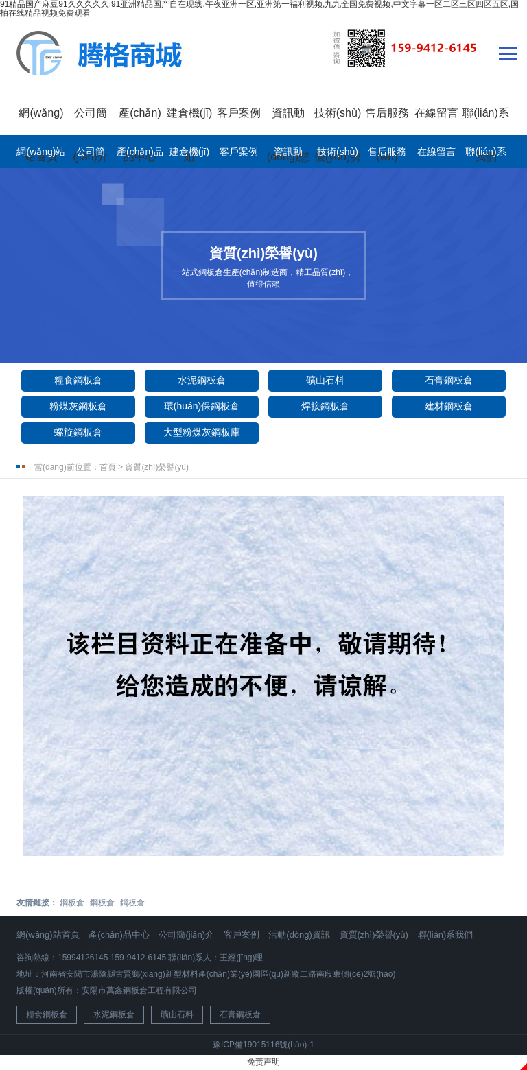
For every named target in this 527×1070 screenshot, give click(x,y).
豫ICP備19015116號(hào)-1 (263, 1044)
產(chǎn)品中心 (119, 934)
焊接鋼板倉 (325, 406)
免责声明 (263, 1062)
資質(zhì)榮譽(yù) (157, 467)
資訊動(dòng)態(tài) (288, 155)
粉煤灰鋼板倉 (78, 406)
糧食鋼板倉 (78, 379)
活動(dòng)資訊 (299, 934)
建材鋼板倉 (449, 406)
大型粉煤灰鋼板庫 (201, 432)
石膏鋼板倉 (449, 379)
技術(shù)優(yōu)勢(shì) (337, 155)
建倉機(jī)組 (189, 155)
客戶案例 (239, 113)
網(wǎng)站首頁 (40, 155)
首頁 (107, 467)
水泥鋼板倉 (202, 379)
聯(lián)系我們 (485, 155)
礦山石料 (325, 379)
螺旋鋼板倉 (78, 432)
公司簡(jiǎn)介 (90, 155)
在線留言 (436, 113)
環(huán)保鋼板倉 (201, 406)
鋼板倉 (72, 902)
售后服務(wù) (387, 155)
